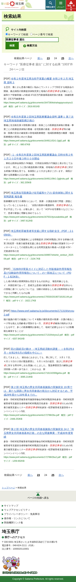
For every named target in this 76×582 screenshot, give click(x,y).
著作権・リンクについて (17, 518)
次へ (71, 58)
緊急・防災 (71, 7)
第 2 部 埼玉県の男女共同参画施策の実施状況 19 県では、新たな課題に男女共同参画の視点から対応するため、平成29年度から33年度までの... (38, 391)
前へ (40, 58)
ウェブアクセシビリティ (17, 509)
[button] (50, 4)
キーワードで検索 (18, 34)
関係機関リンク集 (13, 522)
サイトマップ (11, 505)
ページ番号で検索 (43, 34)
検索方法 (32, 45)
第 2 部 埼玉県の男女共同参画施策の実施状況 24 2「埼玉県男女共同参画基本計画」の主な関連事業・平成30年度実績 (39, 433)
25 (62, 58)
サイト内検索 (18, 29)
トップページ (8, 487)
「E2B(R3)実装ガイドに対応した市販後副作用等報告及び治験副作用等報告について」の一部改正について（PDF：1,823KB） (38, 273)
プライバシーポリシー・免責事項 (22, 514)
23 (48, 58)
